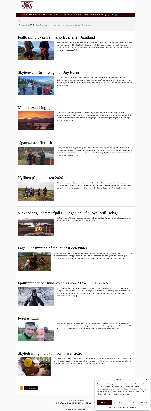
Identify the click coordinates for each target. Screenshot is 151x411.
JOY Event (27, 5)
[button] (147, 379)
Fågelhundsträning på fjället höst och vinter (52, 248)
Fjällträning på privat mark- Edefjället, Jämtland (56, 37)
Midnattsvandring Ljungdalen (41, 107)
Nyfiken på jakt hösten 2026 (40, 177)
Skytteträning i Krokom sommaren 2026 (50, 353)
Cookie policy (113, 407)
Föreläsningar (29, 318)
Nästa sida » (33, 388)
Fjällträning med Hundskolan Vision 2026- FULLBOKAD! (65, 283)
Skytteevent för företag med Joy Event (48, 72)
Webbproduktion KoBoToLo (75, 410)
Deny (120, 402)
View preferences (138, 402)
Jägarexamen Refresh (35, 142)
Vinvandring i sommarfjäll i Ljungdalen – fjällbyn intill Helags (68, 213)
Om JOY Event (122, 407)
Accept (104, 402)
